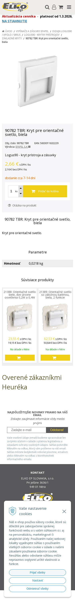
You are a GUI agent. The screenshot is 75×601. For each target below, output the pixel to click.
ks (16, 191)
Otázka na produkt (22, 205)
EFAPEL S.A (23, 146)
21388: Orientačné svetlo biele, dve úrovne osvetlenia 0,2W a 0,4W (20, 294)
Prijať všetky (37, 572)
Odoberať (57, 430)
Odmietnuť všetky (38, 588)
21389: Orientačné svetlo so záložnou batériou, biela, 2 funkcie (55, 294)
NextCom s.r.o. (45, 597)
